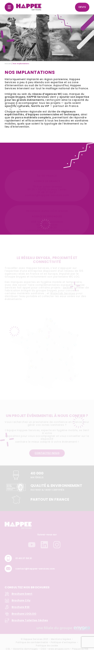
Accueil (8, 63)
